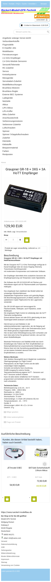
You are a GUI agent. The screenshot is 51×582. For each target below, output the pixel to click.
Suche (24, 4)
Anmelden (32, 4)
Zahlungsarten (6, 550)
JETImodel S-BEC (14, 468)
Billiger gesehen (12, 412)
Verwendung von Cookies (10, 565)
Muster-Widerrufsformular (10, 556)
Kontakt (11, 4)
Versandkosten (21, 232)
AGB (2, 547)
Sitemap (4, 562)
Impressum (5, 559)
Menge (6, 235)
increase (20, 239)
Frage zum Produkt (14, 422)
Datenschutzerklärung (9, 544)
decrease (6, 239)
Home (5, 4)
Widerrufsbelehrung (8, 553)
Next (44, 464)
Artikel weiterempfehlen (15, 417)
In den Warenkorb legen (7, 499)
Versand (4, 541)
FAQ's (18, 4)
